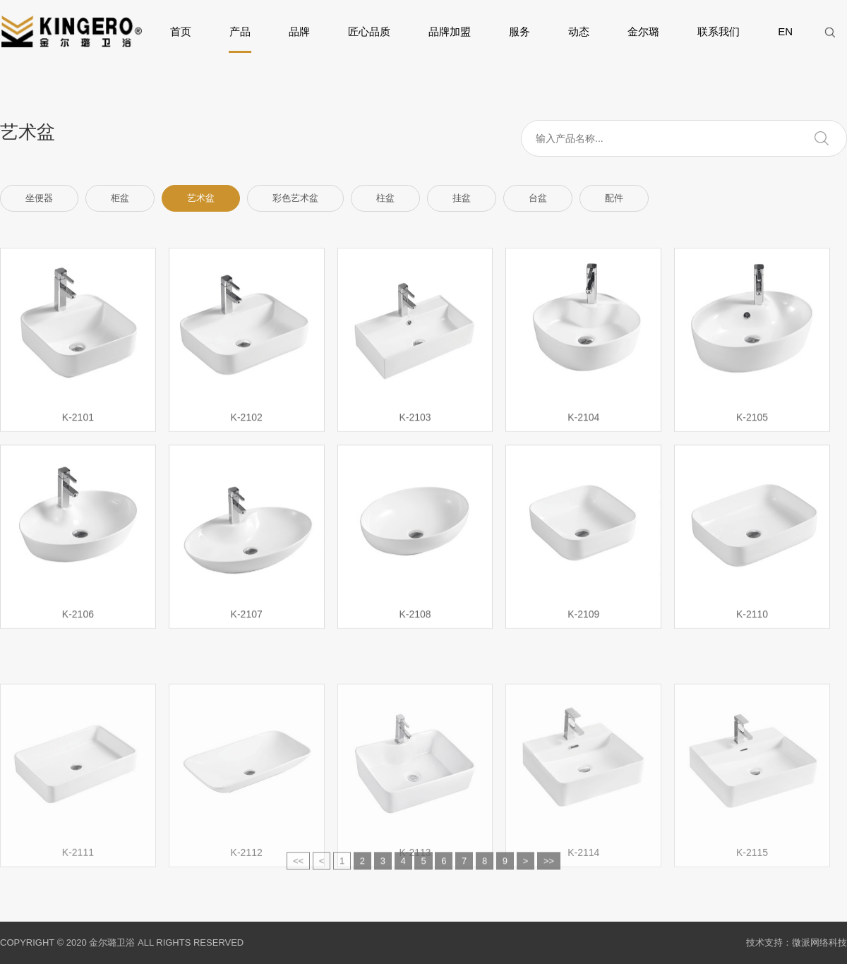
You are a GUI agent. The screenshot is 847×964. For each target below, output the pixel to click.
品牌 (299, 31)
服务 (519, 31)
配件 (614, 198)
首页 (180, 31)
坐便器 (39, 198)
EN (785, 31)
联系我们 (718, 31)
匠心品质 (369, 31)
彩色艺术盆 (295, 198)
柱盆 (385, 198)
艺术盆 (201, 198)
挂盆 (461, 198)
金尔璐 (643, 31)
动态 (578, 31)
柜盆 (120, 198)
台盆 (538, 198)
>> (548, 869)
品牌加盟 (449, 31)
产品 (240, 39)
